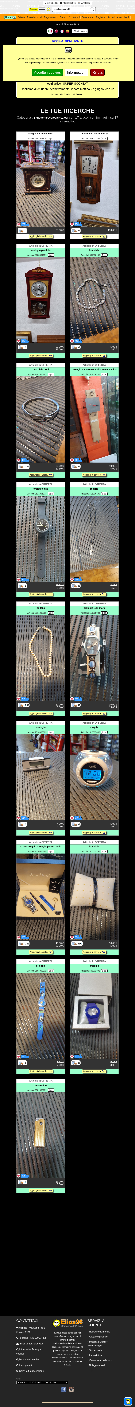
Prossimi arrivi (34, 17)
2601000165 (40, 374)
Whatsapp (84, 3)
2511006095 (40, 613)
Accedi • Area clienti (118, 17)
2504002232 (40, 971)
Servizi (64, 17)
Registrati (101, 17)
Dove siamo (88, 17)
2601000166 (94, 255)
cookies (20, 1353)
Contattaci (74, 17)
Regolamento (51, 17)
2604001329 (40, 138)
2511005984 (94, 613)
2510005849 (94, 732)
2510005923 (40, 732)
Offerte (22, 17)
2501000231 (40, 1090)
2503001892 (94, 971)
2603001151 (40, 255)
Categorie (33, 9)
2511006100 (94, 494)
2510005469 (40, 851)
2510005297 (94, 851)
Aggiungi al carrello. (41, 236)
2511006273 (40, 494)
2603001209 (94, 138)
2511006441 (94, 374)
